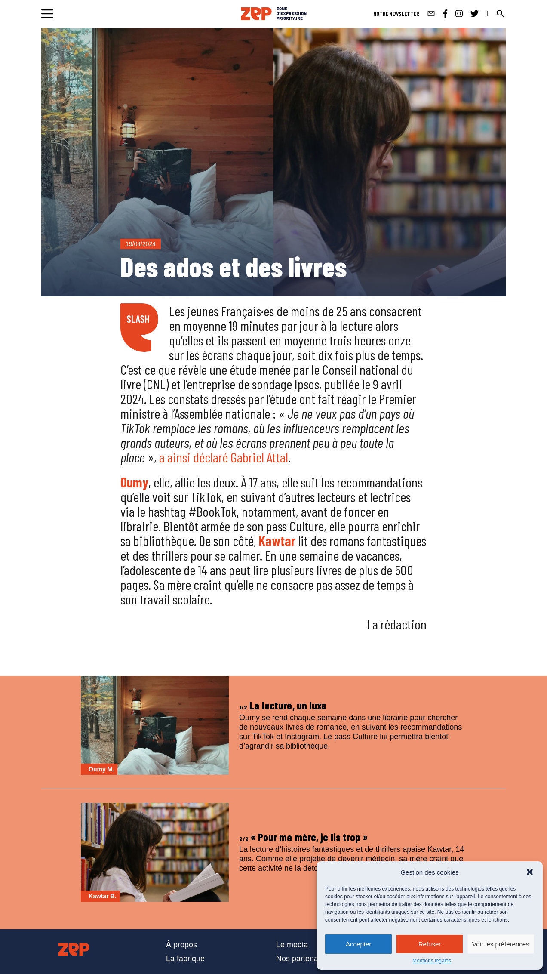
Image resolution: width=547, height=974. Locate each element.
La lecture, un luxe (283, 705)
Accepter (358, 944)
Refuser (429, 944)
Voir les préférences (500, 944)
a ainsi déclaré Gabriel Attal (223, 457)
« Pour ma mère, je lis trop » (303, 837)
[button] (529, 872)
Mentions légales (431, 960)
